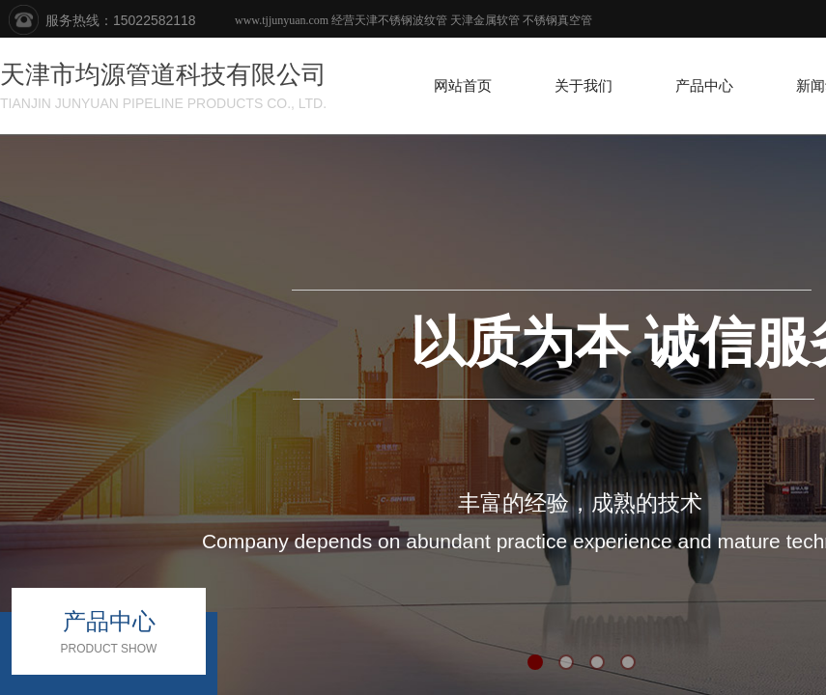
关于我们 (583, 86)
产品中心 (704, 86)
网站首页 (463, 86)
